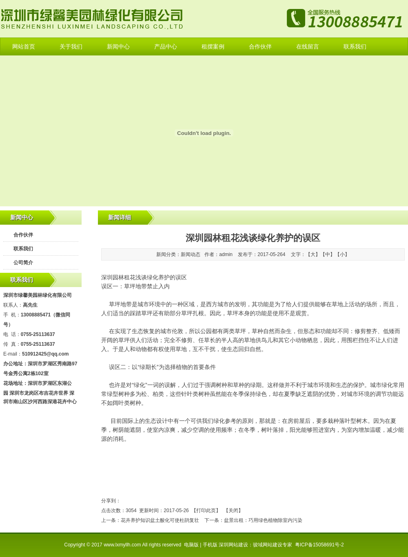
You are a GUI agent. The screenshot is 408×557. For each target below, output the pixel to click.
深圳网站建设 (233, 545)
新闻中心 (118, 46)
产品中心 (165, 46)
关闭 (233, 510)
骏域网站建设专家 (272, 545)
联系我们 (355, 46)
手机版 (210, 545)
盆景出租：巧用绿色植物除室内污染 (263, 520)
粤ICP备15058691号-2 (319, 545)
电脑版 (191, 545)
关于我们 (71, 46)
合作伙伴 (260, 46)
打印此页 (206, 510)
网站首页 (23, 46)
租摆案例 (213, 46)
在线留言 (307, 46)
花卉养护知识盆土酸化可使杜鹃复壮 (160, 520)
